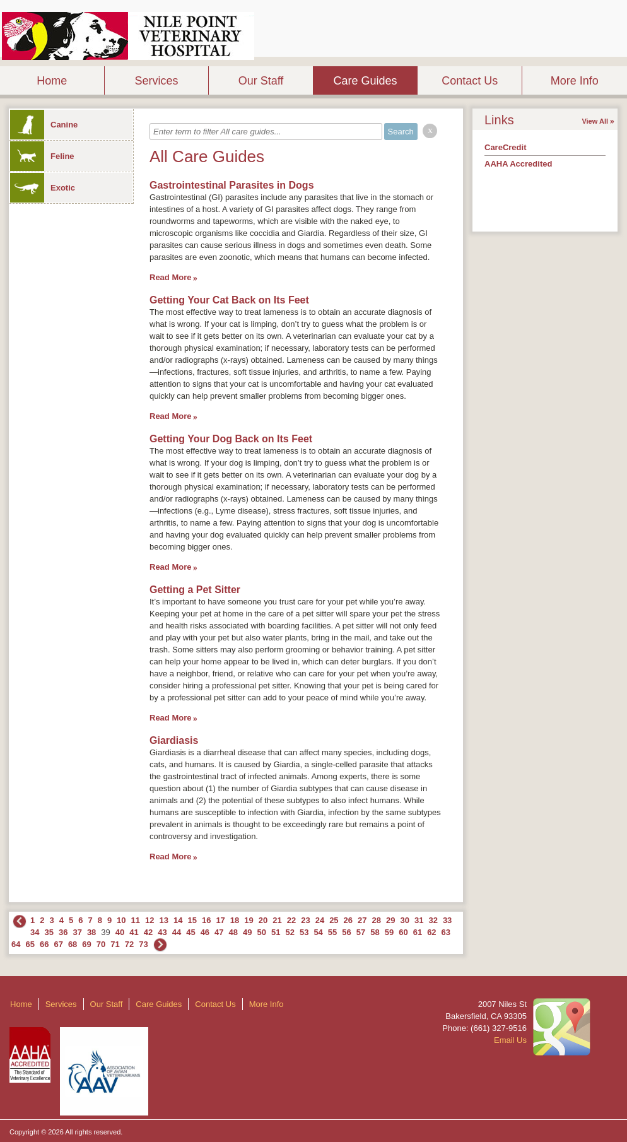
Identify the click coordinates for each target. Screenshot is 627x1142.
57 (360, 932)
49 (247, 932)
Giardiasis (173, 740)
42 (148, 932)
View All (595, 121)
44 (176, 932)
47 (218, 932)
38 (91, 932)
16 (206, 920)
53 (304, 932)
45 (190, 932)
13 (164, 920)
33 (447, 920)
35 (48, 932)
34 (34, 932)
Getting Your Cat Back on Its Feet (229, 300)
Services (156, 80)
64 (15, 944)
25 (333, 920)
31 (418, 920)
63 (446, 932)
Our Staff (261, 80)
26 (348, 920)
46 (205, 932)
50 (261, 932)
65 (29, 944)
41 (133, 932)
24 (319, 920)
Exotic (42, 188)
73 (143, 944)
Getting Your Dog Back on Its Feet (230, 438)
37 (77, 932)
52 (289, 932)
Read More (170, 277)
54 (318, 932)
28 (376, 920)
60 (403, 932)
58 (374, 932)
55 (332, 932)
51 (275, 932)
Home (52, 80)
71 (114, 944)
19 (248, 920)
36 (63, 932)
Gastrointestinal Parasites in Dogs (231, 185)
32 (432, 920)
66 (44, 944)
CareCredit (505, 147)
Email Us (510, 1040)
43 (162, 932)
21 (276, 920)
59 (389, 932)
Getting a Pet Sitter (194, 589)
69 (86, 944)
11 (135, 920)
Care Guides (365, 80)
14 (177, 920)
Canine (44, 124)
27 (362, 920)
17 (220, 920)
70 (101, 944)
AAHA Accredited (518, 163)
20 (263, 920)
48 (233, 932)
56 (346, 932)
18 (234, 920)
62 (431, 932)
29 (390, 920)
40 (119, 932)
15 (191, 920)
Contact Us (470, 80)
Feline (42, 156)
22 (291, 920)
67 (58, 944)
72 (129, 944)
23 (305, 920)
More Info (575, 80)
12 (149, 920)
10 (121, 920)
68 (72, 944)
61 (417, 932)
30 (404, 920)
